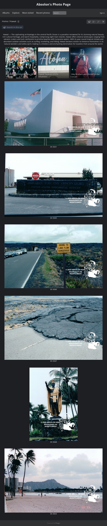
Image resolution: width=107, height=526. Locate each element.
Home (5, 21)
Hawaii (13, 21)
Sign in (102, 13)
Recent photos (43, 12)
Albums (6, 12)
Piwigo (57, 523)
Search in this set (14, 27)
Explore (15, 12)
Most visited (28, 12)
